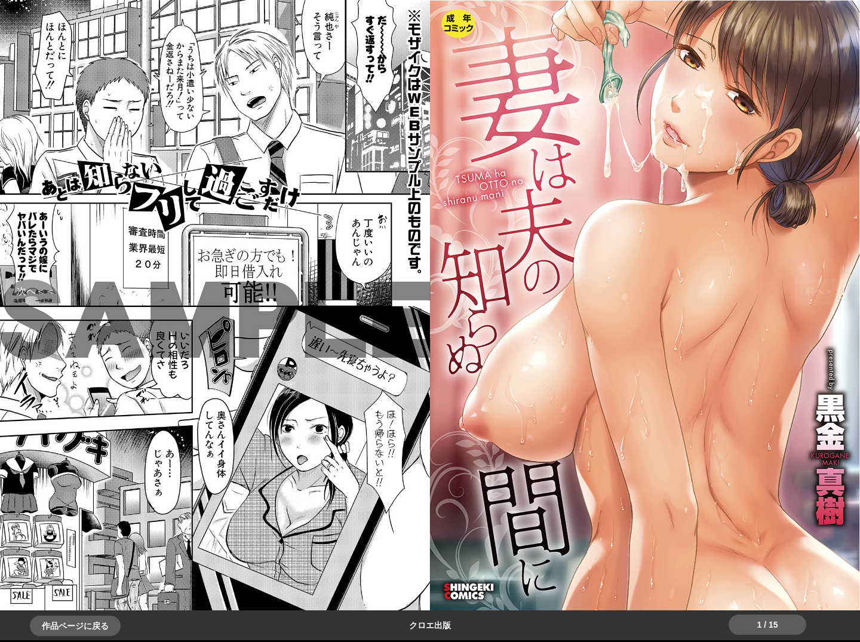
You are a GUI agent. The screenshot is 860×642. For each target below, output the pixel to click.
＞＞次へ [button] (36, 291)
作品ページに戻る (75, 626)
